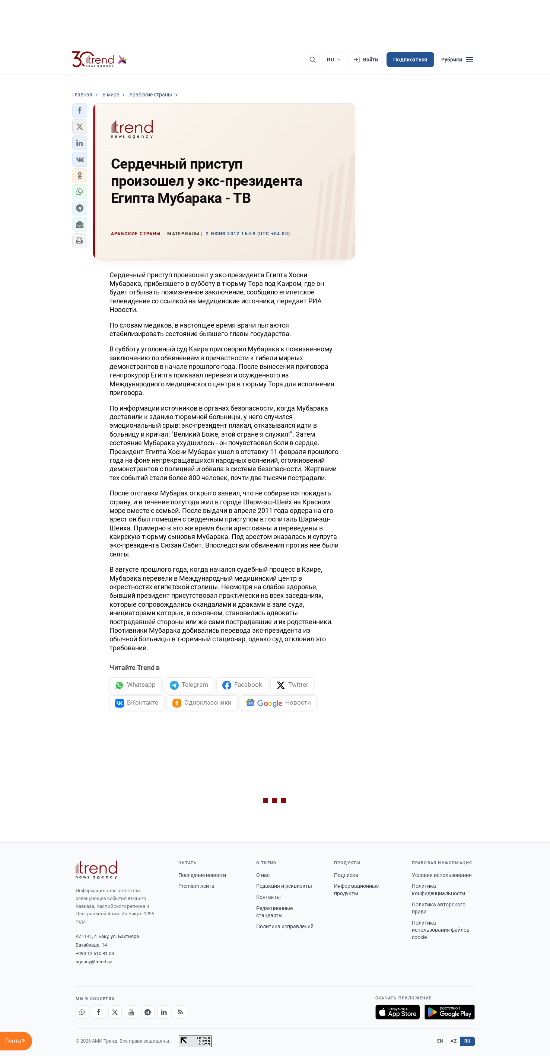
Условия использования (442, 875)
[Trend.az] (99, 59)
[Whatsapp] (82, 1012)
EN (440, 1041)
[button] (80, 110)
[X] (115, 1012)
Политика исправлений (285, 926)
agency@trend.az (94, 961)
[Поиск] (312, 59)
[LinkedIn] (164, 1012)
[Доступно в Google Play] (450, 1012)
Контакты (268, 897)
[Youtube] (131, 1012)
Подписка (346, 875)
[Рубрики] (457, 59)
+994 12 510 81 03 (95, 953)
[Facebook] (98, 1012)
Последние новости (202, 875)
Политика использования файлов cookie (441, 930)
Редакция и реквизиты (284, 886)
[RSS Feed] (180, 1012)
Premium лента (196, 886)
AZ (454, 1041)
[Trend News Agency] (96, 870)
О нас (263, 875)
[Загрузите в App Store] (397, 1012)
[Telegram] (148, 1012)
